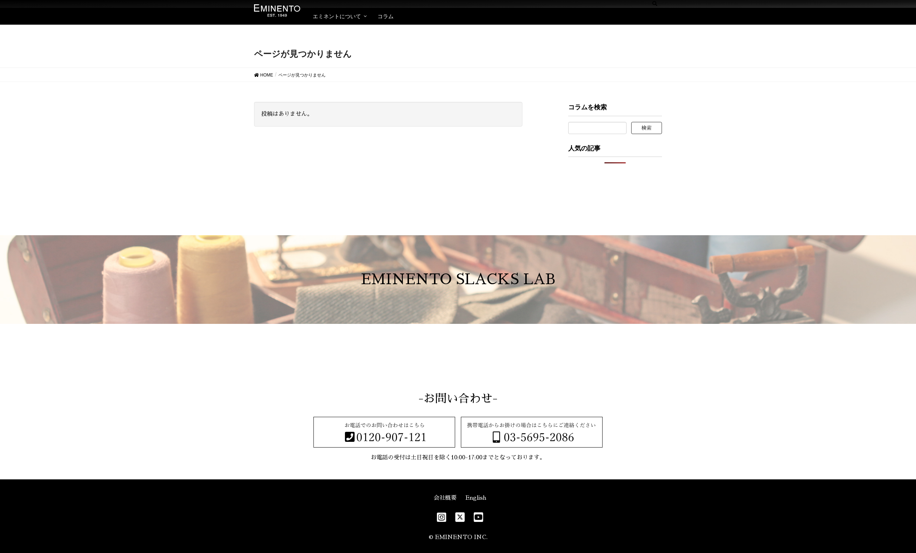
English (476, 498)
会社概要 (445, 498)
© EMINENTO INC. (458, 537)
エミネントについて (337, 16)
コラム (385, 16)
